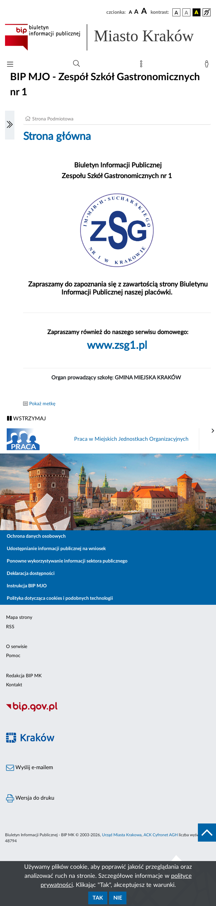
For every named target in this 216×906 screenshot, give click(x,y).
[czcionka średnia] (136, 12)
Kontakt (14, 685)
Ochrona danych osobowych (36, 536)
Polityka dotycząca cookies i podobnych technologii (60, 598)
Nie (117, 898)
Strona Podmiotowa (52, 119)
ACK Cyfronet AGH (161, 835)
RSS (10, 627)
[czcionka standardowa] (130, 12)
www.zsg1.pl (117, 345)
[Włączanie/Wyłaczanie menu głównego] (10, 64)
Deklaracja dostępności (31, 573)
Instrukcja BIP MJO (27, 586)
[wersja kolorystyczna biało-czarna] (186, 12)
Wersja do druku (30, 798)
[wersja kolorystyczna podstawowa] (176, 12)
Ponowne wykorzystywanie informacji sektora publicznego (67, 561)
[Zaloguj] (208, 65)
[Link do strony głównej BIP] (108, 37)
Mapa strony (19, 617)
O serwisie (16, 646)
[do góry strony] (207, 832)
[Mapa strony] (142, 65)
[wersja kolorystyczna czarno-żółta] (196, 12)
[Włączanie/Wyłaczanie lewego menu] (9, 125)
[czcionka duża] (145, 11)
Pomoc (13, 655)
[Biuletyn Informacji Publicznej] (108, 710)
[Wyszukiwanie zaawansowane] (76, 63)
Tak (98, 898)
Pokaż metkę (42, 404)
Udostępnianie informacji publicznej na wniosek (56, 548)
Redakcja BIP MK (24, 676)
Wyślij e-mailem (29, 768)
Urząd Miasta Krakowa (122, 835)
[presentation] (213, 431)
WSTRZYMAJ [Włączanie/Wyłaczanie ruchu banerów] (26, 418)
